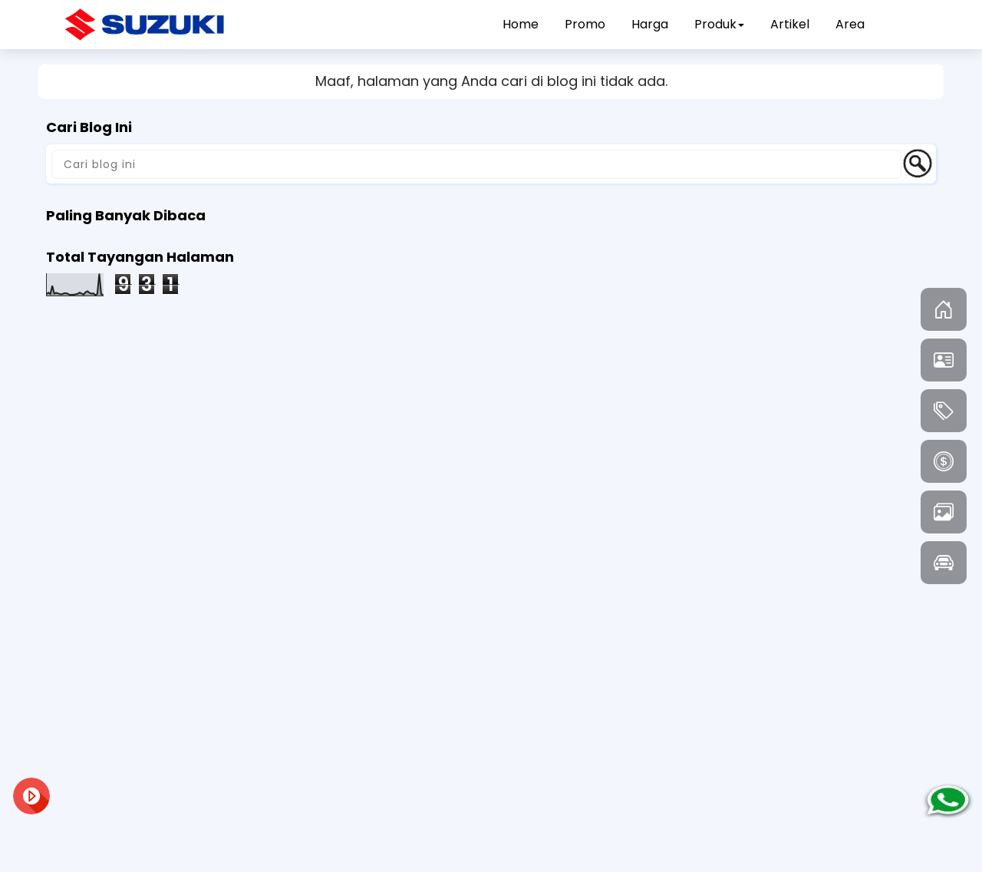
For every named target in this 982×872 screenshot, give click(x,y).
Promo (585, 24)
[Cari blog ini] (476, 164)
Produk (719, 24)
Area (850, 24)
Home (521, 24)
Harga (649, 24)
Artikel (789, 24)
